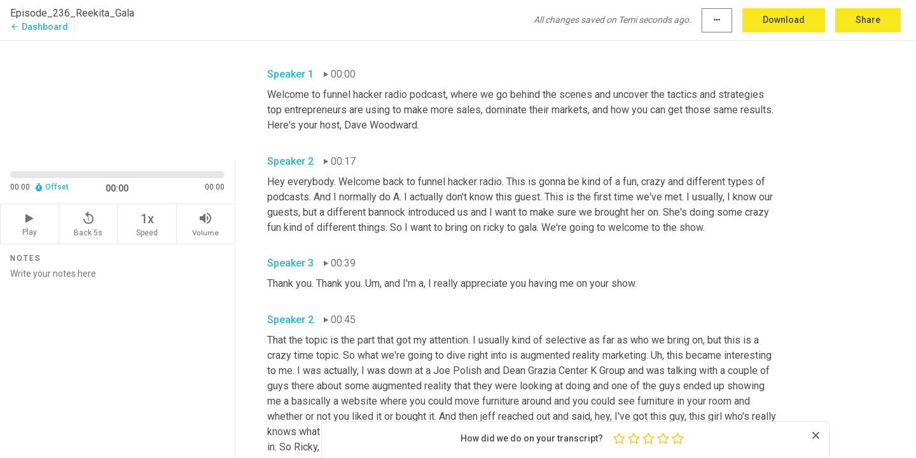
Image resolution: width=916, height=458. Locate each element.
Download (784, 20)
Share (868, 20)
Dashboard (39, 27)
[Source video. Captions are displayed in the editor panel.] (117, 99)
